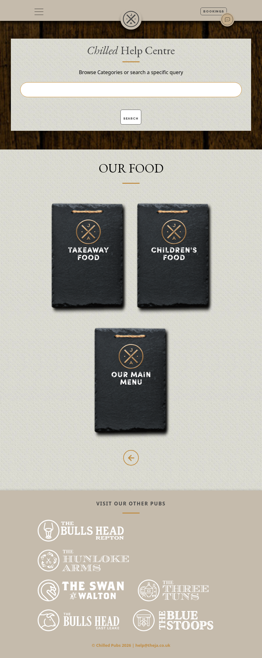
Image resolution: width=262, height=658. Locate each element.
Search (130, 118)
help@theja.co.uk (152, 645)
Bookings (213, 11)
